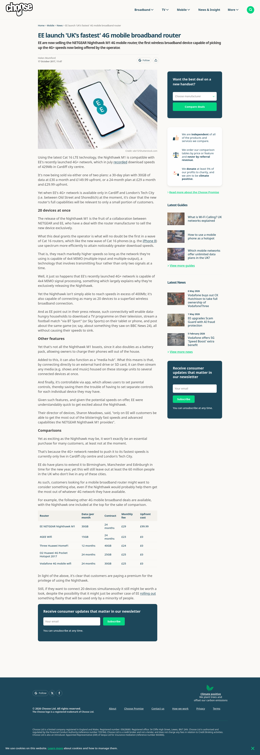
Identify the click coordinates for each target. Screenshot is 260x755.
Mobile (182, 10)
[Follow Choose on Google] (144, 60)
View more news (181, 352)
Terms (216, 708)
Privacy (200, 708)
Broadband (142, 10)
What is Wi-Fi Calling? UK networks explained (205, 219)
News (60, 25)
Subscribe (113, 621)
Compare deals (195, 106)
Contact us (157, 708)
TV (163, 10)
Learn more (55, 748)
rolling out (148, 593)
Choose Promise (134, 708)
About (112, 708)
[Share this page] (156, 60)
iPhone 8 (149, 241)
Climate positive (210, 694)
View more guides (182, 266)
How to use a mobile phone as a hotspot (202, 236)
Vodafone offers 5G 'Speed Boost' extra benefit (201, 341)
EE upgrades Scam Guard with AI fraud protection (201, 321)
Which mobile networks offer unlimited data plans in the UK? (204, 254)
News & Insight (209, 10)
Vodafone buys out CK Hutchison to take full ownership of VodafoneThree (203, 300)
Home (41, 25)
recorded (120, 162)
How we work (180, 708)
